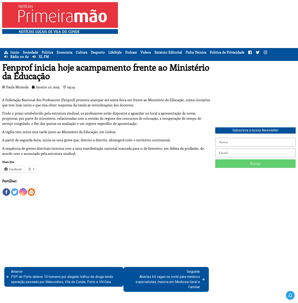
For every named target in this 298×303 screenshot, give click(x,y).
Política (47, 52)
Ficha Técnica (195, 52)
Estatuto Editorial (168, 52)
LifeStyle (115, 52)
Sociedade (30, 52)
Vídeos (145, 52)
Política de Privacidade (227, 52)
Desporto (98, 52)
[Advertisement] (209, 32)
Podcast (131, 52)
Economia (64, 52)
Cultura (81, 52)
